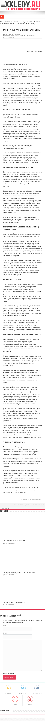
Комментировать (31, 35)
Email (5, 633)
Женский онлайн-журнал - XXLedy (12, 22)
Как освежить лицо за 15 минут (14, 541)
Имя (5, 625)
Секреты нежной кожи (16, 35)
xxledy (6, 34)
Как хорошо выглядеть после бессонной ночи (19, 572)
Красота (30, 22)
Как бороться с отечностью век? (14, 602)
